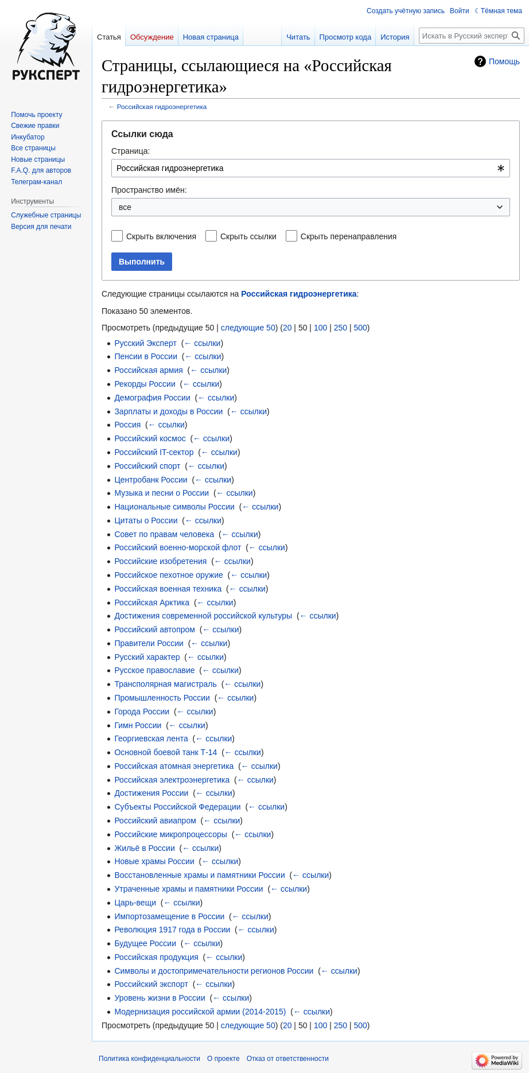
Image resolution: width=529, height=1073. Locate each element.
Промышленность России (162, 697)
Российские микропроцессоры (170, 834)
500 (360, 327)
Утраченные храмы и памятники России (188, 888)
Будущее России (145, 943)
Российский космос (149, 438)
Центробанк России (150, 479)
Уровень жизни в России (159, 997)
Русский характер (147, 657)
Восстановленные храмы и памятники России (199, 875)
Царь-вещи (135, 902)
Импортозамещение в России (169, 916)
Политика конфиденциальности (149, 1059)
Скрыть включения (161, 236)
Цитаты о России (145, 520)
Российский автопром (154, 629)
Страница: (130, 150)
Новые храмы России (154, 861)
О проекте (223, 1059)
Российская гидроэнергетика (162, 106)
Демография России (152, 397)
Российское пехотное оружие (168, 575)
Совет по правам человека (164, 534)
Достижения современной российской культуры (203, 615)
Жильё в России (144, 848)
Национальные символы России (174, 506)
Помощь (504, 61)
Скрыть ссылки (248, 236)
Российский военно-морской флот (177, 547)
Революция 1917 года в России (172, 929)
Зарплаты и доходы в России (168, 411)
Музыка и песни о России (161, 492)
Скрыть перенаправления (349, 236)
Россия (127, 424)
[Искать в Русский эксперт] (471, 36)
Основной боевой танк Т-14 (165, 752)
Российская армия (148, 370)
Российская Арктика (151, 602)
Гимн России (137, 725)
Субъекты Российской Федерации (177, 806)
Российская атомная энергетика (174, 766)
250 (340, 327)
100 (320, 327)
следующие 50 (248, 327)
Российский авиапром (155, 820)
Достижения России (151, 793)
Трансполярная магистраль (165, 684)
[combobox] (310, 168)
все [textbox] (125, 207)
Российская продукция (156, 957)
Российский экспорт (151, 984)
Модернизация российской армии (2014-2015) (200, 1011)
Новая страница (211, 37)
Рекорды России (144, 383)
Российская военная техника (167, 588)
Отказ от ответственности (288, 1059)
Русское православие (154, 670)
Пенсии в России (145, 356)
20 (287, 327)
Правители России (149, 643)
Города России (141, 711)
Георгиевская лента (151, 738)
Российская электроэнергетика (172, 779)
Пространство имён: (149, 190)
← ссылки (202, 343)
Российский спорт (147, 466)
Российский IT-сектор (153, 452)
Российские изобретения (160, 561)
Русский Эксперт (145, 343)
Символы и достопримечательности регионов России (213, 970)
